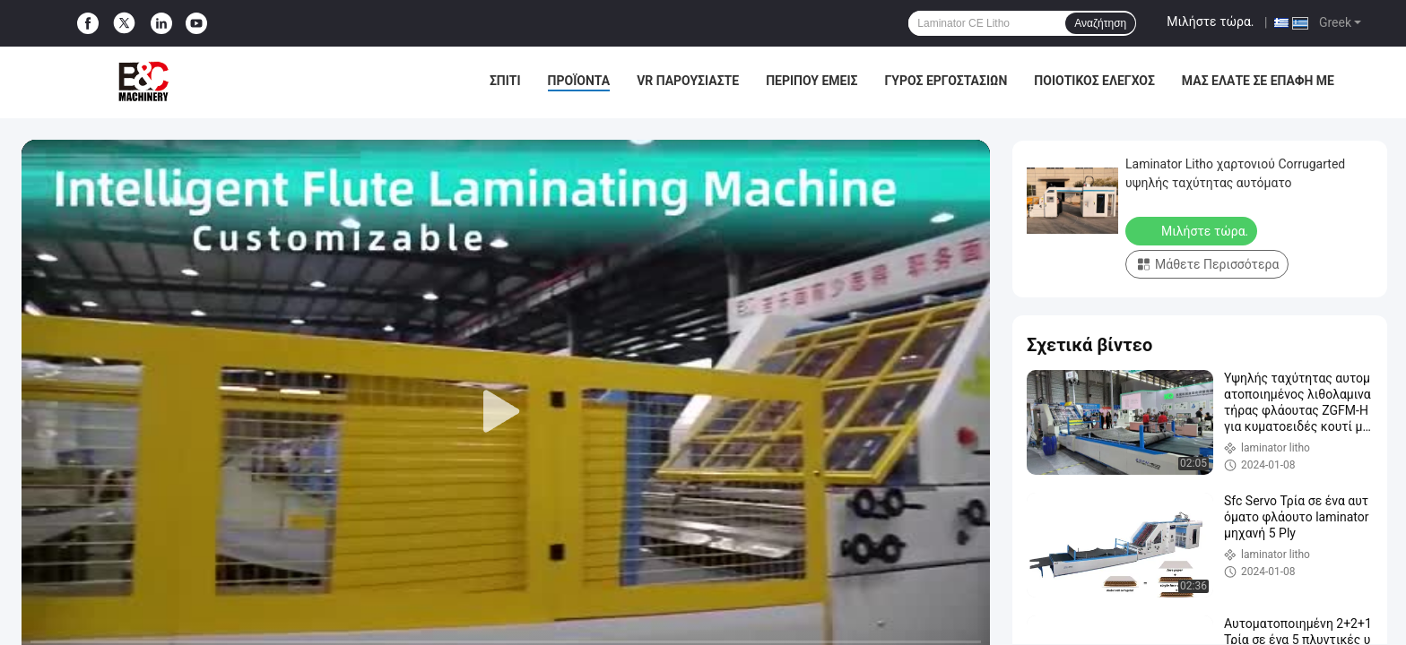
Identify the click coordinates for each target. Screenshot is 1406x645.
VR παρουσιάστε (688, 80)
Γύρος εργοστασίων (945, 80)
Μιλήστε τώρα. (1210, 21)
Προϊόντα (579, 80)
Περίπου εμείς (811, 80)
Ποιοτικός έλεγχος (1094, 80)
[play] (505, 412)
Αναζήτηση (1100, 23)
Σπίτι (505, 80)
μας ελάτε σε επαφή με (1258, 80)
